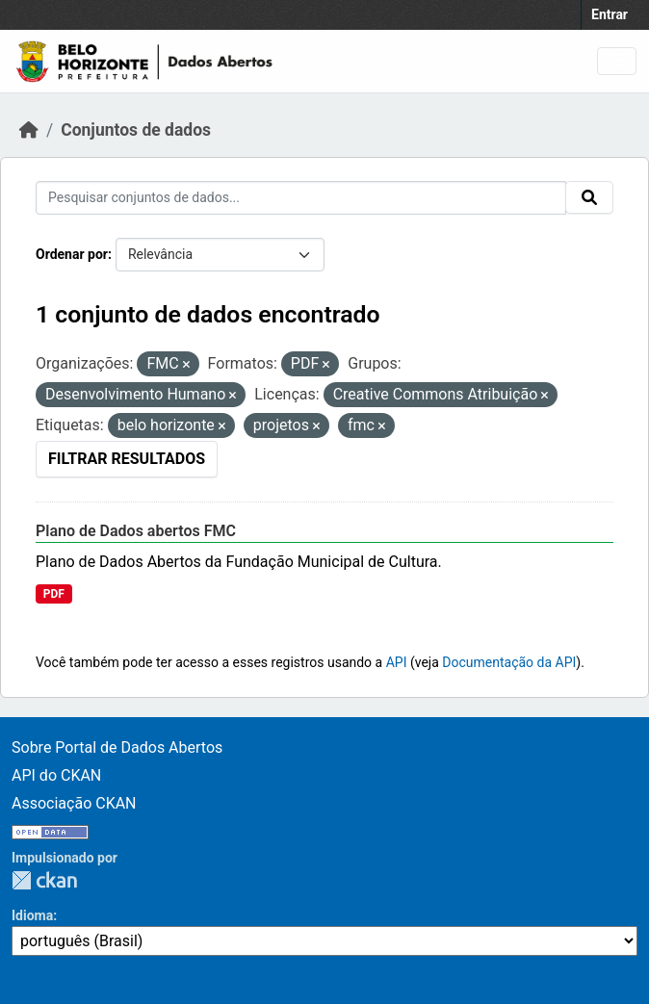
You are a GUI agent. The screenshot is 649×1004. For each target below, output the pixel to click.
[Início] (29, 130)
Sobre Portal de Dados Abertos (117, 747)
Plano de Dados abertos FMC (136, 531)
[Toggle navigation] (616, 61)
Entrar (609, 14)
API (396, 662)
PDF (54, 594)
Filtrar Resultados (126, 459)
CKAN (44, 880)
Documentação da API (509, 662)
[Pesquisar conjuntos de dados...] (301, 198)
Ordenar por (72, 254)
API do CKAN (56, 775)
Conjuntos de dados (136, 130)
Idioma (32, 915)
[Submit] (589, 197)
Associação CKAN (74, 803)
